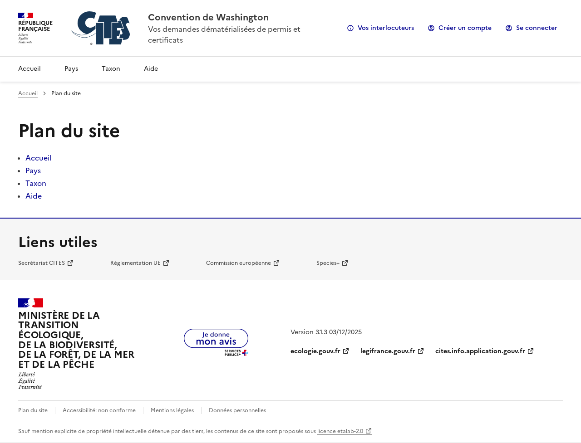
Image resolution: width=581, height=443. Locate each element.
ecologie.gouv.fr (315, 351)
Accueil (29, 68)
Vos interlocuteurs (386, 28)
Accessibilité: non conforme (99, 410)
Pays (71, 68)
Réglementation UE (135, 263)
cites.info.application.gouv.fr (480, 351)
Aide (151, 68)
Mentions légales (172, 410)
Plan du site (33, 410)
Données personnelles (237, 410)
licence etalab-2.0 (340, 431)
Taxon (111, 68)
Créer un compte (465, 28)
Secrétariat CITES (41, 263)
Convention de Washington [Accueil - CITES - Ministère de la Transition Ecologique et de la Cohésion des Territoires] (208, 17)
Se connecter (536, 28)
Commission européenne (238, 263)
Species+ (328, 263)
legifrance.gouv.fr (387, 351)
